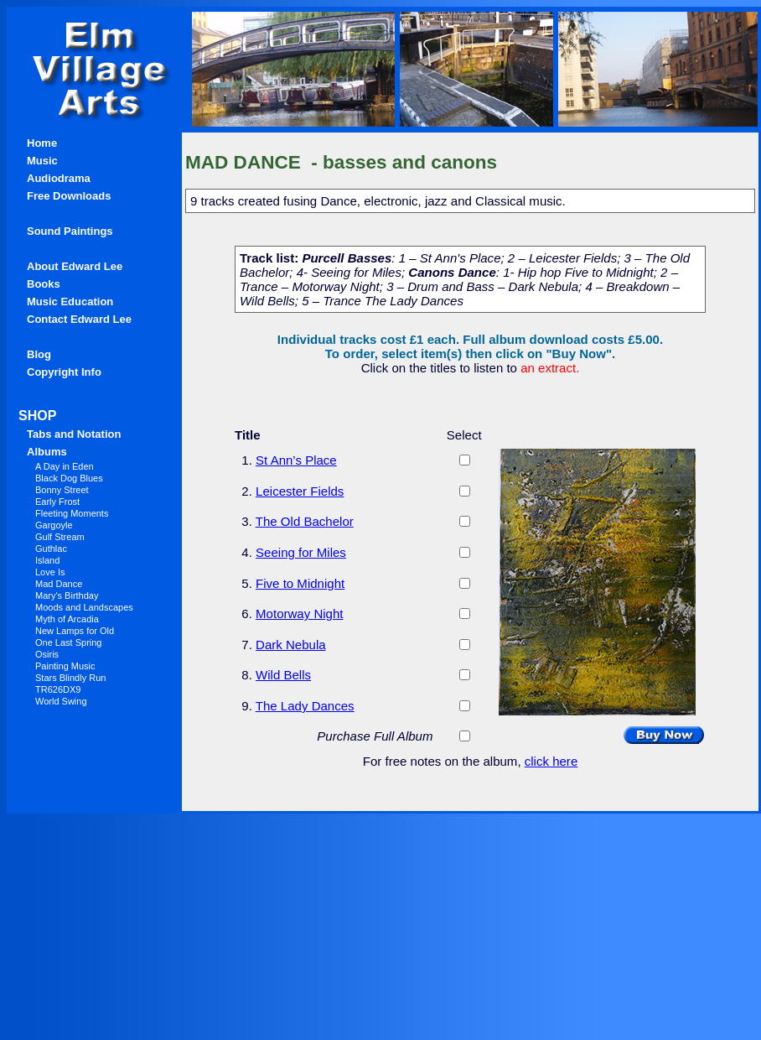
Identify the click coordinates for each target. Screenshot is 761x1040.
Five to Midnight (300, 583)
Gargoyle (54, 525)
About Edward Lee (74, 266)
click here (551, 761)
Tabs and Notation (74, 434)
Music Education (70, 301)
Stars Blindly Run (70, 678)
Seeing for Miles (301, 552)
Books (43, 284)
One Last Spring (68, 642)
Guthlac (51, 548)
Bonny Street (62, 490)
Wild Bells (283, 675)
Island (47, 560)
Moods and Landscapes (84, 607)
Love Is (50, 572)
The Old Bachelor (305, 521)
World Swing (61, 701)
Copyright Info (64, 372)
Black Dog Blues (69, 478)
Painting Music (65, 666)
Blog (39, 354)
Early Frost (57, 502)
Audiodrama (59, 178)
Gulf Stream (60, 537)
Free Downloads (69, 196)
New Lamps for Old (74, 631)
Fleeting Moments (71, 513)
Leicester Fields (300, 491)
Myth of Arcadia (67, 619)
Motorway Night (299, 613)
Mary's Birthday (66, 595)
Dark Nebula (291, 644)
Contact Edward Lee (79, 319)
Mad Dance (58, 584)
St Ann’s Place (296, 460)
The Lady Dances (305, 706)
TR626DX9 (57, 689)
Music (42, 160)
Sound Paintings (70, 231)
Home (42, 143)
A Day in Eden (64, 466)
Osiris (47, 654)
